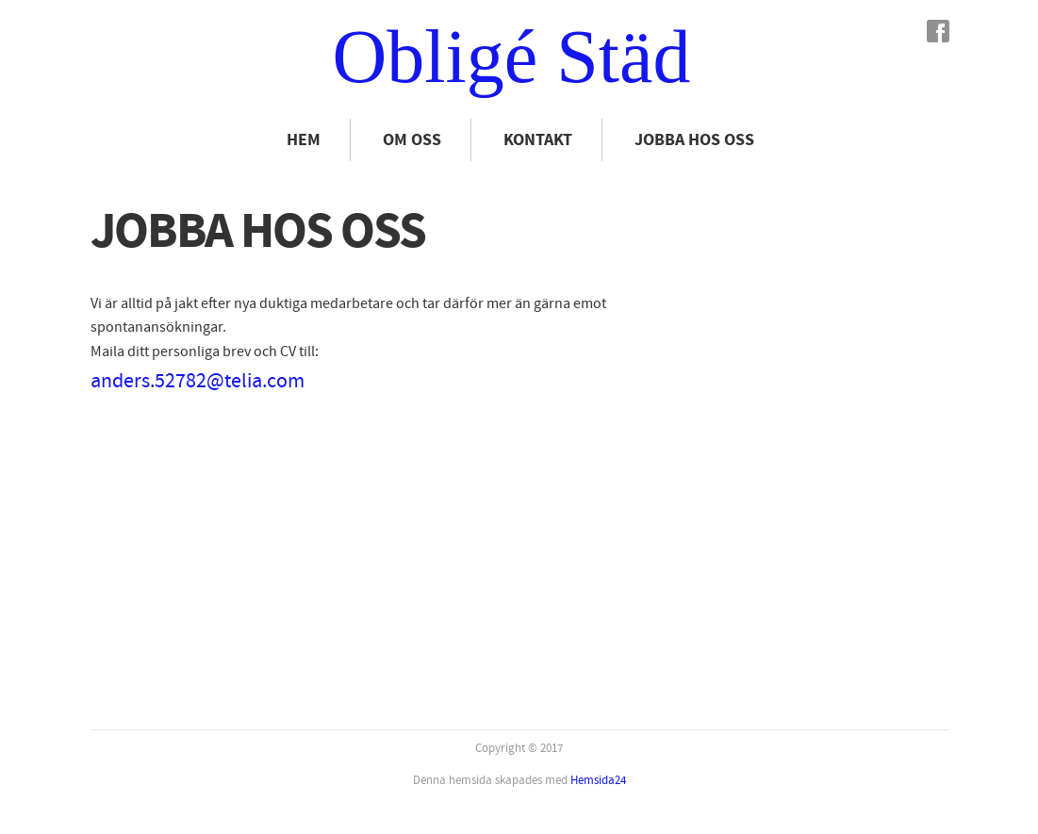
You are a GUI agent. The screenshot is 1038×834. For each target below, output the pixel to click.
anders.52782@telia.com (198, 381)
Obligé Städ (512, 56)
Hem (304, 140)
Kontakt (537, 140)
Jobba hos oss (694, 140)
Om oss (412, 140)
